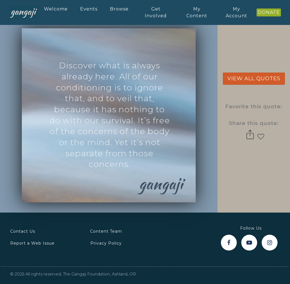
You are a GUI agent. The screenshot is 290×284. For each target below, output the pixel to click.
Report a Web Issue (32, 243)
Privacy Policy (106, 243)
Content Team (106, 231)
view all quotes (253, 78)
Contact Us (22, 231)
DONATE (269, 12)
